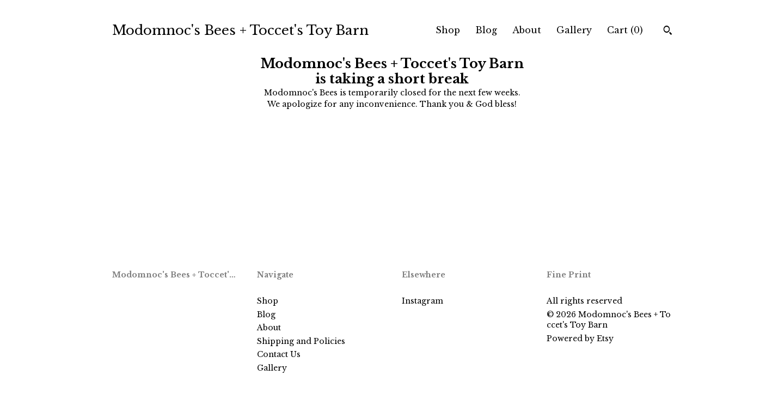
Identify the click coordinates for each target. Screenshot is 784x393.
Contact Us (279, 354)
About (526, 30)
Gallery (574, 30)
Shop (448, 30)
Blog (486, 30)
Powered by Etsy (580, 338)
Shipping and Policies (301, 341)
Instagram (422, 301)
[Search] (668, 32)
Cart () (625, 30)
